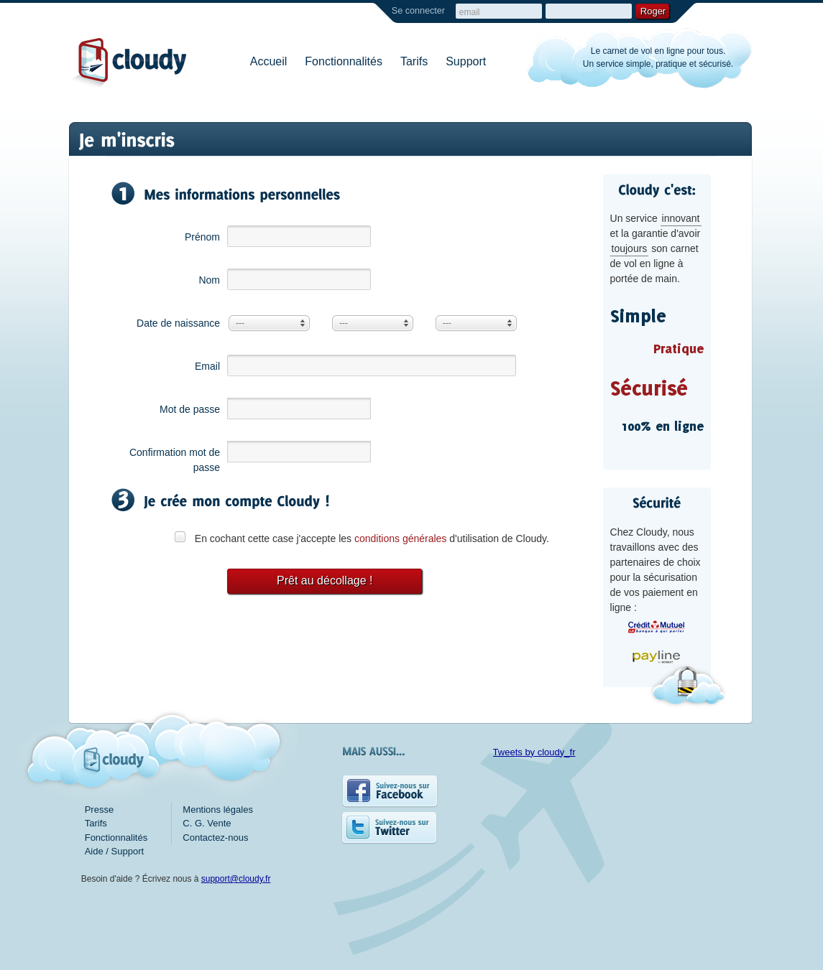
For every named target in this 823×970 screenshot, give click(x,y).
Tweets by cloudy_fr (534, 752)
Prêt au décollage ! (324, 580)
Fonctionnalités (343, 61)
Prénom (202, 237)
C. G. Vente (207, 823)
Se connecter (418, 11)
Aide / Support (114, 851)
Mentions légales (218, 809)
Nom (209, 280)
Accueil (269, 61)
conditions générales (400, 538)
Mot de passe (190, 409)
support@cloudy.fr (236, 879)
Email (207, 366)
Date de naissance (178, 323)
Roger (653, 11)
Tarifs (414, 61)
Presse (99, 809)
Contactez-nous (215, 837)
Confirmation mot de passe (174, 460)
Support (466, 61)
